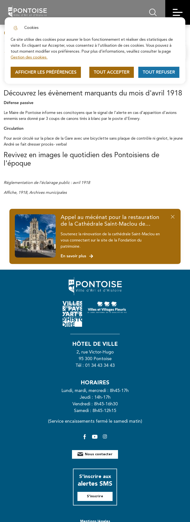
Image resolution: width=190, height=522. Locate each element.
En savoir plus (77, 256)
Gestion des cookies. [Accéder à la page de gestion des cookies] (29, 58)
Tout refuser (159, 72)
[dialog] (95, 50)
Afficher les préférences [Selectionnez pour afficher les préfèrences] (45, 72)
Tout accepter (111, 72)
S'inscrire (95, 496)
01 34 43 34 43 (100, 365)
